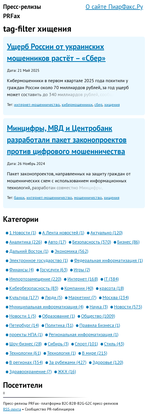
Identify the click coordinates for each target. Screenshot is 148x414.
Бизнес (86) (128, 242)
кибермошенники (77, 104)
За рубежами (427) (67, 362)
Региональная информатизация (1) (83, 334)
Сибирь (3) (58, 344)
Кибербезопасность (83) (33, 288)
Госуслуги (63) (53, 270)
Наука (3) (99, 307)
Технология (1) (61, 353)
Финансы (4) (21, 270)
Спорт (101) (86, 344)
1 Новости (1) (22, 233)
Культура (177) (24, 297)
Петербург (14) (24, 325)
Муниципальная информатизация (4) (46, 307)
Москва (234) (116, 297)
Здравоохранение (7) (30, 371)
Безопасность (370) (91, 242)
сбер (98, 104)
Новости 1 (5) (22, 316)
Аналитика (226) (25, 242)
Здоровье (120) (107, 362)
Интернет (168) (82, 279)
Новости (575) (128, 307)
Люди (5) (53, 297)
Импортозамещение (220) (35, 279)
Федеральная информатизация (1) (108, 260)
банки (19, 197)
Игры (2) (82, 270)
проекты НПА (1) (26, 334)
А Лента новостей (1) (63, 233)
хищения (112, 104)
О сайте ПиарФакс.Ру (114, 7)
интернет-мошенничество (37, 104)
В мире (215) (94, 353)
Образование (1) (58, 316)
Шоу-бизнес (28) (25, 344)
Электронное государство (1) (38, 260)
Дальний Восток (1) (28, 251)
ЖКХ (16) (67, 371)
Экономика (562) (71, 251)
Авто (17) (57, 242)
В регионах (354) (26, 362)
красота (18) (111, 288)
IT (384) (111, 279)
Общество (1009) (98, 316)
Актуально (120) (106, 233)
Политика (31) (59, 325)
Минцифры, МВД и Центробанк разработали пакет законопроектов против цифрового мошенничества (67, 139)
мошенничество (88, 197)
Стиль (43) (114, 344)
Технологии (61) (25, 353)
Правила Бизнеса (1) (99, 325)
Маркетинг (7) (82, 297)
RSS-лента (12, 409)
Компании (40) (78, 288)
